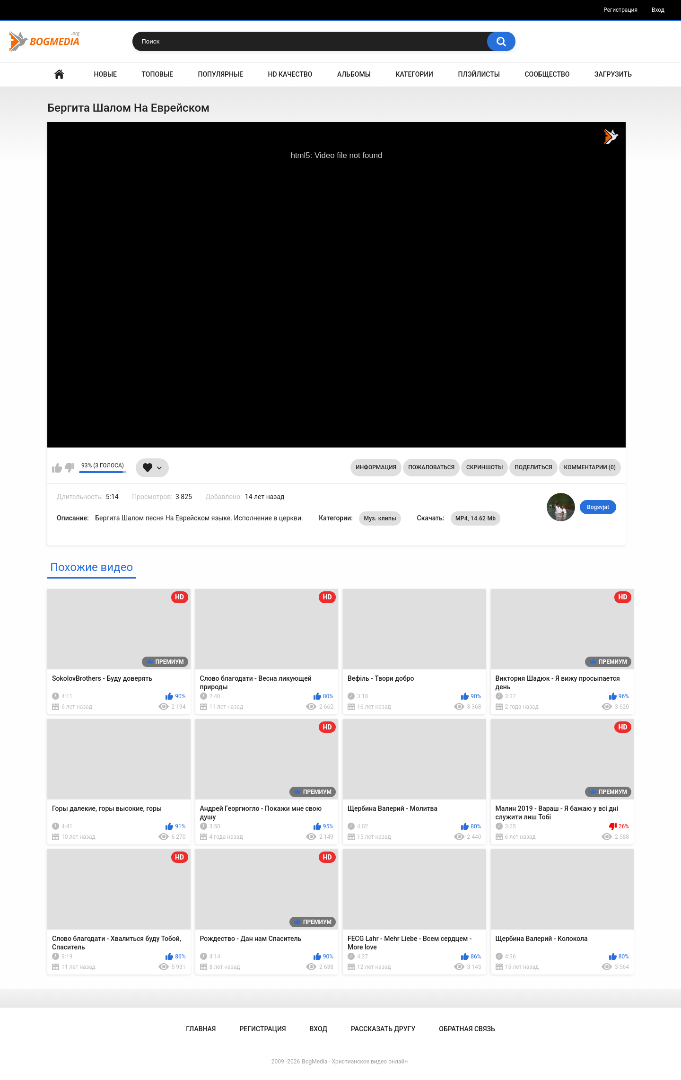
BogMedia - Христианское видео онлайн (355, 1061)
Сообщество (546, 74)
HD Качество (290, 74)
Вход (658, 10)
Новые (105, 74)
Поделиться (533, 467)
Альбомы (354, 74)
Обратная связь (467, 1029)
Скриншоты (484, 467)
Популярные (220, 74)
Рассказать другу (383, 1029)
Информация (376, 467)
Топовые (157, 74)
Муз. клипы (380, 518)
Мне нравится (57, 468)
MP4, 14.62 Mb (475, 518)
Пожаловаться (431, 467)
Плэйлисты (479, 74)
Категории (414, 74)
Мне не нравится (69, 468)
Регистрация (620, 10)
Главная (59, 74)
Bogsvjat (598, 507)
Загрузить (613, 74)
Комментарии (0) (590, 467)
